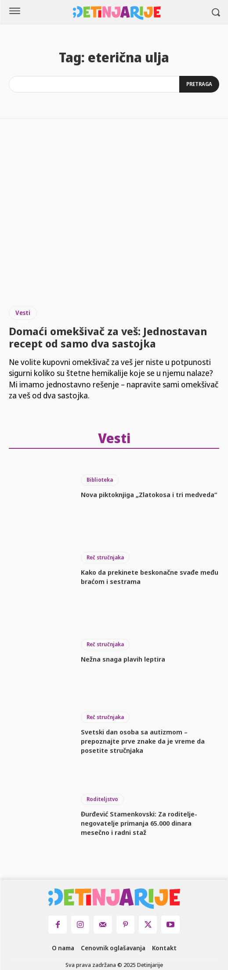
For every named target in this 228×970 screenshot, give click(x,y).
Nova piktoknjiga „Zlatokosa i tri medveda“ (149, 494)
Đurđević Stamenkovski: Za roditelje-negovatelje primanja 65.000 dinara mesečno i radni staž (139, 823)
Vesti (22, 312)
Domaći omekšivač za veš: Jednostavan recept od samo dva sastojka (108, 337)
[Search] (199, 84)
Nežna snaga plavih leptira (123, 659)
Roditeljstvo (102, 799)
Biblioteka (100, 479)
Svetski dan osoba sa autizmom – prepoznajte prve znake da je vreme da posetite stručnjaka (143, 741)
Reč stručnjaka (105, 557)
